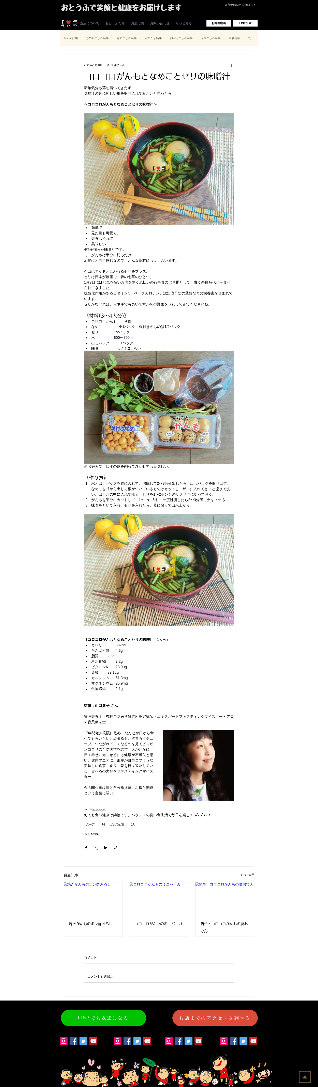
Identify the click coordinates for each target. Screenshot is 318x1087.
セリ (133, 824)
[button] (249, 38)
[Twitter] (83, 1041)
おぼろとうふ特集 (181, 38)
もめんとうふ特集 (97, 38)
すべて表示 (247, 874)
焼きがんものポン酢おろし (91, 924)
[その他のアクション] (231, 65)
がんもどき (117, 824)
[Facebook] (73, 1041)
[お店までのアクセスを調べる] (215, 1018)
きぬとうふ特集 (127, 38)
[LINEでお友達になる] (103, 1018)
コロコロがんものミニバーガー (158, 927)
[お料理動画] (218, 23)
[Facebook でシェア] (86, 848)
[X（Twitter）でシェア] (96, 848)
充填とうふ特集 (211, 38)
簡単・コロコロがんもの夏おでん (224, 927)
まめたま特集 (153, 38)
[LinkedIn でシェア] (106, 848)
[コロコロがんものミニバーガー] (159, 898)
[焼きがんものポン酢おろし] (93, 898)
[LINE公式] (245, 23)
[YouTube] (93, 1041)
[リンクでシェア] (116, 848)
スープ (90, 824)
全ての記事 (71, 38)
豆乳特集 (234, 38)
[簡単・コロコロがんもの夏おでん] (225, 898)
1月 (102, 824)
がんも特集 (92, 833)
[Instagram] (64, 1041)
